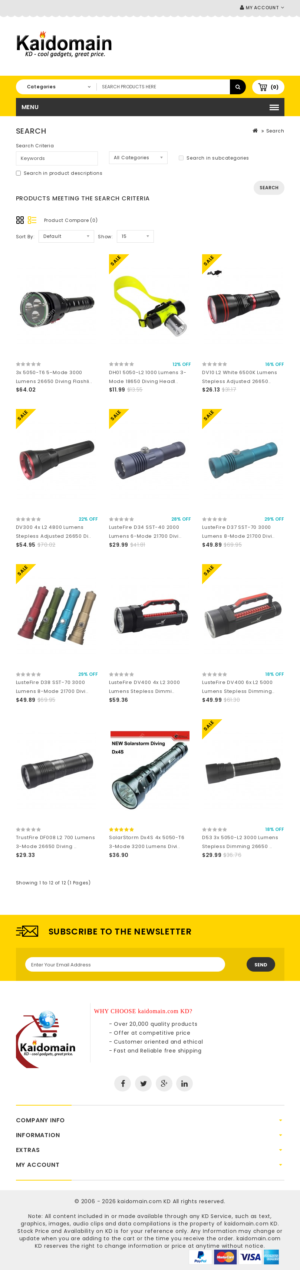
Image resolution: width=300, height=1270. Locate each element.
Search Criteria (35, 146)
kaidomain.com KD (144, 1201)
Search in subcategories (214, 158)
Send (260, 965)
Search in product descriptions (59, 173)
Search (275, 131)
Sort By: (25, 236)
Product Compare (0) (71, 220)
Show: (105, 236)
